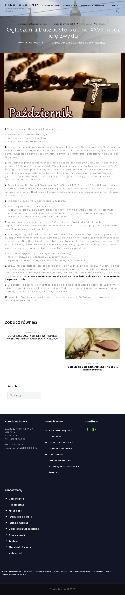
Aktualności (15, 510)
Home (21, 42)
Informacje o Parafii (20, 516)
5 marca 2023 (92, 363)
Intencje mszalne (18, 523)
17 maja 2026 (32, 332)
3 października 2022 (64, 23)
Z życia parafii (17, 535)
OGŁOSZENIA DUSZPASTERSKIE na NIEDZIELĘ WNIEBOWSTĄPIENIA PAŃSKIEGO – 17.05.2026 (32, 337)
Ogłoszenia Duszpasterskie (32, 23)
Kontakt (13, 541)
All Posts (34, 42)
